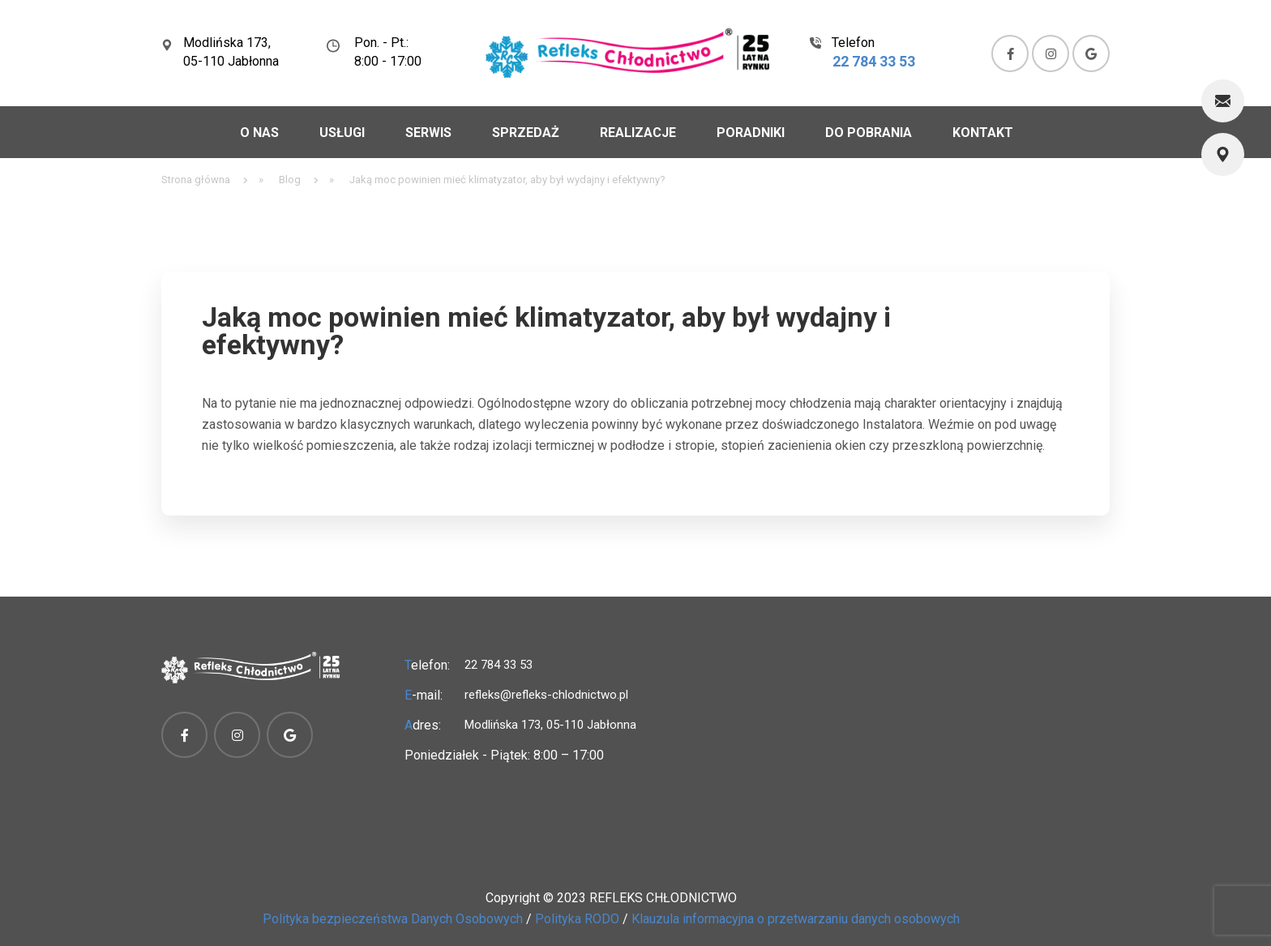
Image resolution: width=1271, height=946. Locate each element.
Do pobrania (868, 132)
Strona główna (195, 179)
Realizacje (638, 132)
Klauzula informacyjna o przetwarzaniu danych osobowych (795, 919)
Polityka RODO (577, 919)
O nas (259, 132)
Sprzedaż (525, 132)
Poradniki (751, 132)
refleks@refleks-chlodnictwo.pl (546, 694)
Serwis (428, 132)
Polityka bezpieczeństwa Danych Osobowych (393, 919)
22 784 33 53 (873, 61)
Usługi (342, 132)
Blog (290, 179)
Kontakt (982, 132)
